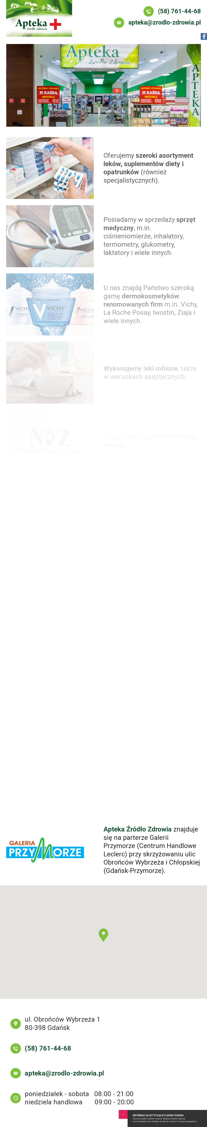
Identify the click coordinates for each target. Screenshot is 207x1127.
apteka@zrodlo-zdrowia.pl (157, 22)
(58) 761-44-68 (172, 11)
